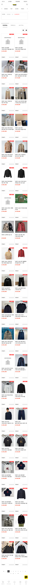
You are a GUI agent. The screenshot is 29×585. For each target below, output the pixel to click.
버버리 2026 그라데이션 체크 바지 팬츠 (7, 101)
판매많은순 (13, 25)
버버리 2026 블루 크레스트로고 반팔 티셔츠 (20, 48)
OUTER (16, 8)
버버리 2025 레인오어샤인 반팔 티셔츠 (7, 395)
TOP (11, 8)
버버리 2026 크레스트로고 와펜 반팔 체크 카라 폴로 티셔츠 (7, 156)
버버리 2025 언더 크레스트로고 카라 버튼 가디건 (20, 396)
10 (13, 573)
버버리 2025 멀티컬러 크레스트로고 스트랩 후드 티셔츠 (20, 476)
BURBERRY (17, 14)
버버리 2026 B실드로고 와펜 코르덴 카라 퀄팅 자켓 (8, 315)
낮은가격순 (21, 25)
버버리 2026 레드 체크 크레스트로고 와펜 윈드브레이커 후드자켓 (20, 236)
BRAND (6, 8)
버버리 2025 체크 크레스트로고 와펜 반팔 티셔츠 (7, 450)
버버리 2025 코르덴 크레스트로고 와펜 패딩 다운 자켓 (21, 503)
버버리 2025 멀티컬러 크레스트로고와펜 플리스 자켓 (20, 370)
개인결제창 (18, 1)
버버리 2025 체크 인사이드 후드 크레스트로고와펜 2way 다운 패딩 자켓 (7, 370)
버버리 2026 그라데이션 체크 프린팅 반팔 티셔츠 (7, 262)
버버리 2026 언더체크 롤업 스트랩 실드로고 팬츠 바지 (21, 101)
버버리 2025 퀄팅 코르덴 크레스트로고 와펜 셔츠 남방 (21, 529)
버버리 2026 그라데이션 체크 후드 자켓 (7, 75)
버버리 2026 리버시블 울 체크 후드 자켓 (7, 182)
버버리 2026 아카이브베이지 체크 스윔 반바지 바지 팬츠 (21, 75)
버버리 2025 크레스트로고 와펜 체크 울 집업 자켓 (7, 342)
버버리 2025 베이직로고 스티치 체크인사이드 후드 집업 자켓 (20, 343)
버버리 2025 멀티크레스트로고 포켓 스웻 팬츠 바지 (21, 423)
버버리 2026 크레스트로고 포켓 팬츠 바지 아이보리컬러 (8, 128)
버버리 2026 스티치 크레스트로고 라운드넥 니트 (21, 315)
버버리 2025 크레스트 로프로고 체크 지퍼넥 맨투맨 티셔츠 (21, 556)
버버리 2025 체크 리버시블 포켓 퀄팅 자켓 (7, 555)
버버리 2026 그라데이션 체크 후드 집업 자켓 (20, 155)
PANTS (22, 8)
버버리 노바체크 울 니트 (7, 234)
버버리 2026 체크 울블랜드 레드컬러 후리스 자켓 (21, 262)
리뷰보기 (3, 57)
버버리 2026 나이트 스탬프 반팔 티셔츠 (7, 208)
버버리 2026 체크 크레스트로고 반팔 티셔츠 (20, 128)
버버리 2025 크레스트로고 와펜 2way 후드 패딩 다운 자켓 (7, 530)
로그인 (3, 1)
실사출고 (10, 1)
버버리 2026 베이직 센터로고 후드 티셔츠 (6, 288)
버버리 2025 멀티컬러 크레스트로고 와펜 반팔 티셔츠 (7, 476)
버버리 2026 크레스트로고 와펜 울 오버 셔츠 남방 (20, 182)
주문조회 (25, 1)
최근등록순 (5, 25)
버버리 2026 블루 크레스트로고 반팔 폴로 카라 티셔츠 (8, 49)
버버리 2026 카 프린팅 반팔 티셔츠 (21, 208)
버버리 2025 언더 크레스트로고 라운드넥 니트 (7, 422)
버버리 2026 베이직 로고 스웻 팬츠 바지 (20, 288)
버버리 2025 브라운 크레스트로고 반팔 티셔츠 (20, 449)
